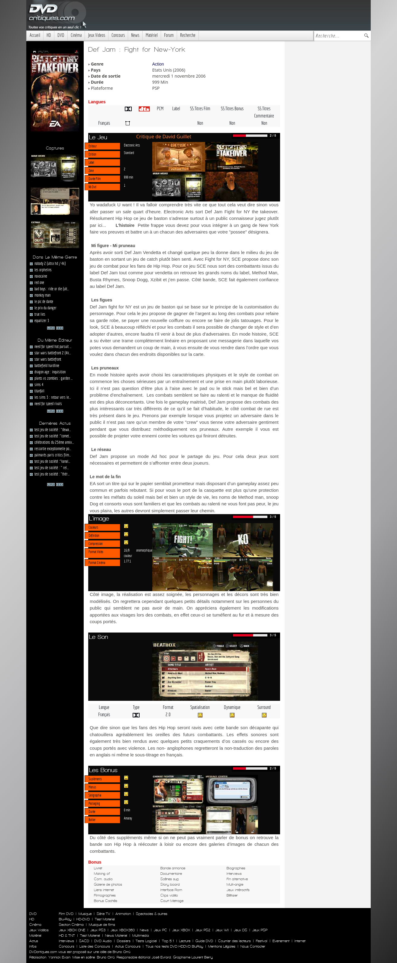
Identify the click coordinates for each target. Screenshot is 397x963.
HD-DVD (83, 919)
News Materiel (116, 935)
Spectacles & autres (151, 914)
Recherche (187, 35)
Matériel (152, 35)
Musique (85, 914)
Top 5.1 (168, 941)
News (135, 35)
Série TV (103, 914)
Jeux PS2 (202, 930)
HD (49, 35)
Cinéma (76, 35)
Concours (118, 35)
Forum (169, 35)
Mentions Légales (221, 946)
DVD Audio (103, 941)
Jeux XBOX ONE (72, 930)
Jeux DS (240, 930)
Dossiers (124, 941)
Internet (300, 941)
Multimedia (140, 935)
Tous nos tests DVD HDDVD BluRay (174, 946)
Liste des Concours (94, 946)
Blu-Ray (65, 919)
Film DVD (66, 914)
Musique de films (102, 924)
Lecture (184, 941)
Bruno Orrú (106, 957)
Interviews (66, 941)
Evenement (281, 941)
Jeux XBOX (181, 930)
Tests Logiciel (146, 941)
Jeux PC (160, 930)
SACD (84, 941)
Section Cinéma (71, 924)
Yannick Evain (59, 957)
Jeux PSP (259, 930)
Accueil (35, 35)
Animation (123, 914)
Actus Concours (127, 946)
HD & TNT (67, 935)
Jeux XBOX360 (123, 930)
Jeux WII (222, 930)
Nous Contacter (252, 946)
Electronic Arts (132, 145)
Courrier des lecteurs (234, 941)
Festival (261, 941)
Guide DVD (204, 941)
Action (158, 64)
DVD (60, 35)
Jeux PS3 (97, 930)
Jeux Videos (96, 35)
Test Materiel (105, 919)
